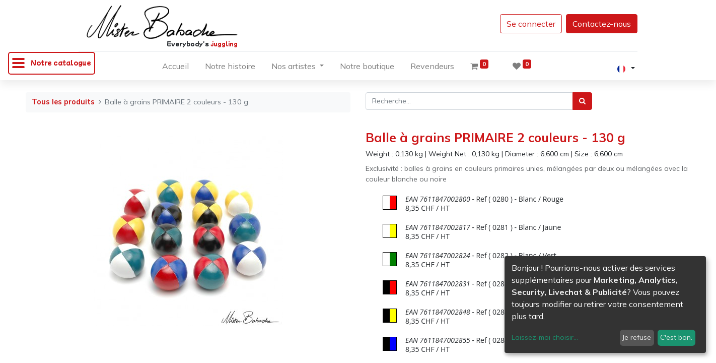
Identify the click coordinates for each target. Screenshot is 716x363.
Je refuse (636, 337)
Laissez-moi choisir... (545, 337)
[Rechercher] (582, 101)
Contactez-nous (601, 24)
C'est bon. (676, 337)
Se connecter (531, 24)
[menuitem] (175, 68)
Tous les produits (63, 101)
